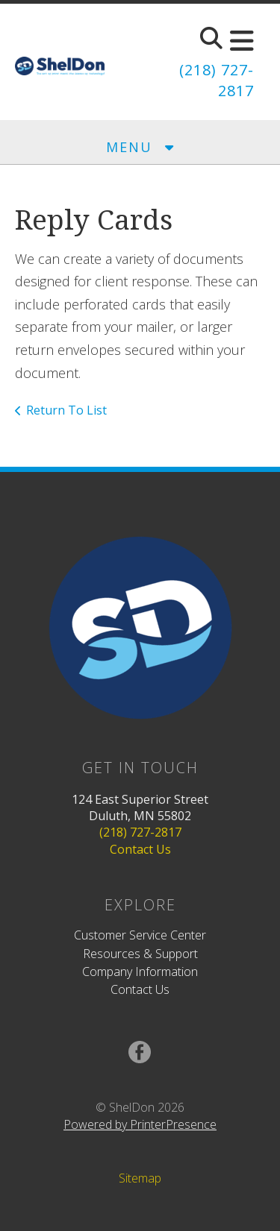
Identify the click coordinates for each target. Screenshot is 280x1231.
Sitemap (140, 1178)
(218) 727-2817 (140, 832)
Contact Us (140, 849)
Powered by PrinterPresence (140, 1124)
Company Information (140, 971)
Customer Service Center (140, 935)
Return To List (66, 410)
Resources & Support (140, 953)
